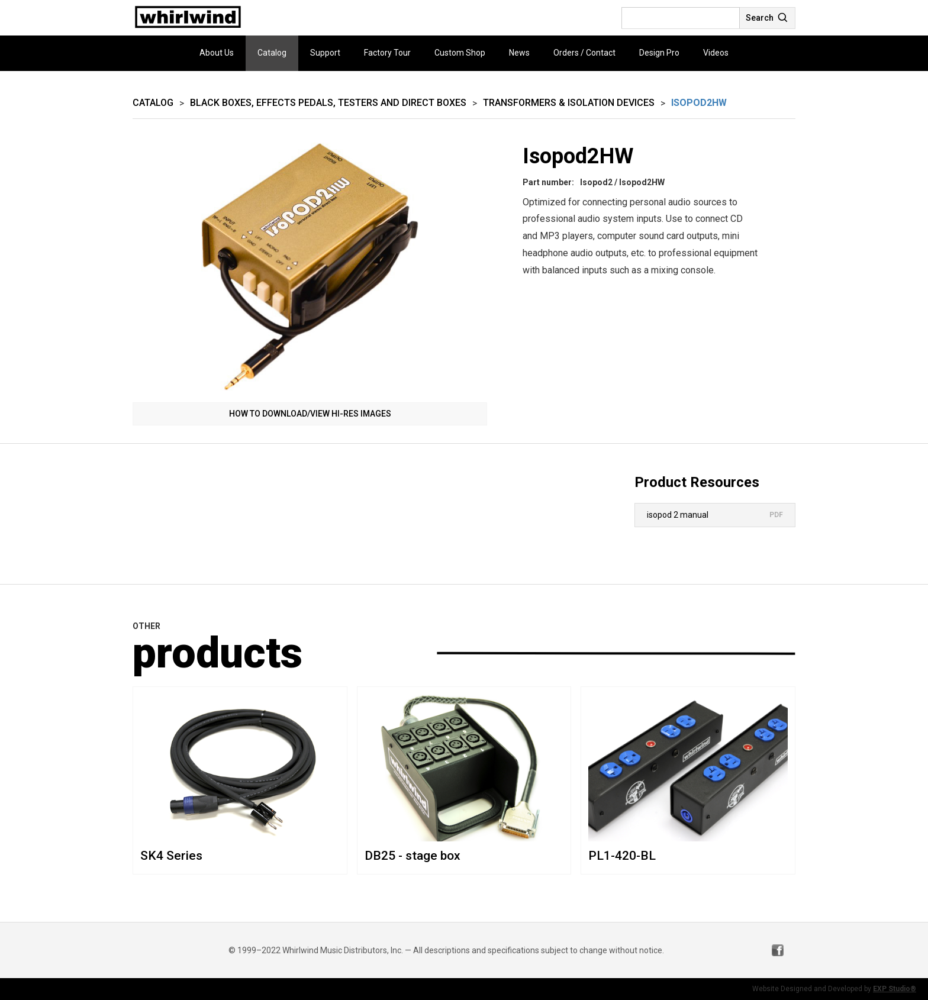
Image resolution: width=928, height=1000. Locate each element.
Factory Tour (387, 52)
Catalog (271, 52)
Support (325, 52)
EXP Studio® (894, 989)
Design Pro (659, 52)
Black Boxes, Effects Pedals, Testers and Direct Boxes (328, 102)
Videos (716, 52)
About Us (216, 52)
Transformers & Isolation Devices (569, 102)
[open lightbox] (310, 267)
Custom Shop (459, 52)
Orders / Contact (584, 52)
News (519, 52)
